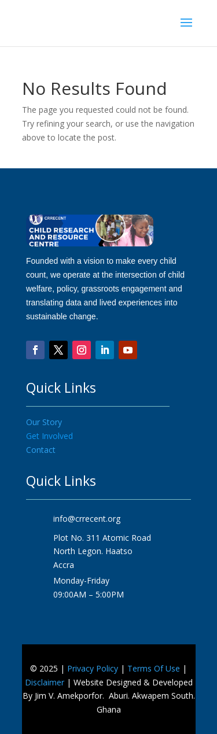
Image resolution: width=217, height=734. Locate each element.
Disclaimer (44, 682)
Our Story (44, 421)
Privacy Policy (92, 668)
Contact (41, 449)
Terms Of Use (153, 668)
